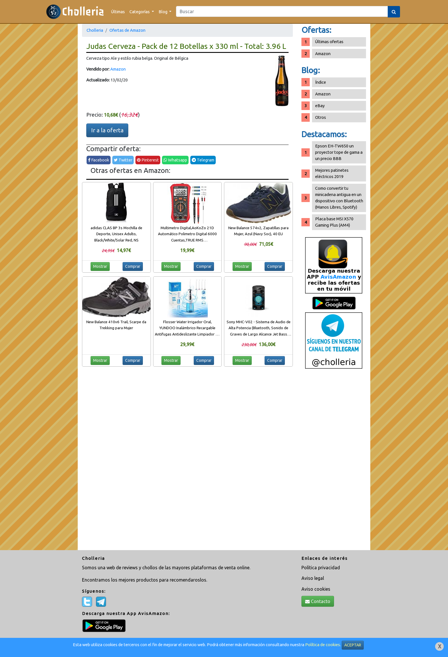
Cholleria (95, 30)
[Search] (282, 11)
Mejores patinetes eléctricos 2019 (332, 173)
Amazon (118, 69)
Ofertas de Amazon (127, 30)
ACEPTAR (352, 645)
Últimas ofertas (329, 41)
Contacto (317, 601)
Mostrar (100, 266)
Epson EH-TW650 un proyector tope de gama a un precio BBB (339, 152)
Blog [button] (163, 11)
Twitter (123, 159)
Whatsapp (175, 159)
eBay (320, 105)
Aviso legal (312, 578)
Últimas (118, 11)
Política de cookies (322, 644)
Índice (320, 82)
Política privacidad (320, 567)
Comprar (132, 266)
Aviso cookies (315, 589)
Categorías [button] (140, 11)
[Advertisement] (333, 461)
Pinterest (148, 159)
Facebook (98, 159)
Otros (320, 117)
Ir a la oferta (107, 130)
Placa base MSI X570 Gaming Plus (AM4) (334, 221)
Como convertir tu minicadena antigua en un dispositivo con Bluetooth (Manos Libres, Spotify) (339, 197)
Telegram (203, 159)
